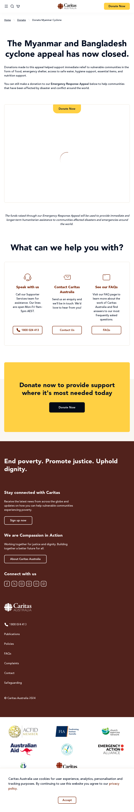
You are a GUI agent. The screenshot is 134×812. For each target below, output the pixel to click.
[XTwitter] (14, 584)
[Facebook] (7, 584)
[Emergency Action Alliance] (110, 749)
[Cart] (18, 6)
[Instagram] (21, 584)
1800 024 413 (15, 625)
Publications (12, 634)
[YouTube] (36, 584)
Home (7, 20)
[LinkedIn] (29, 584)
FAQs (7, 653)
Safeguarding (13, 683)
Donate (21, 20)
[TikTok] (43, 584)
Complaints (11, 663)
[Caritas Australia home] (67, 607)
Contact (9, 673)
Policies (9, 644)
